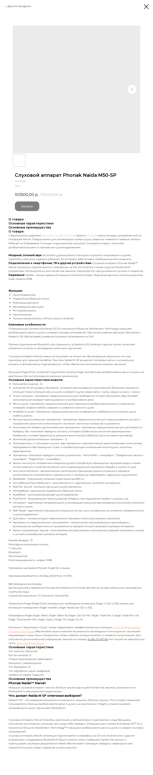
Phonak (91, 235)
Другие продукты (19, 6)
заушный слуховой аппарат (59, 235)
